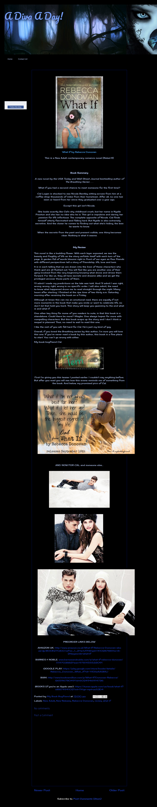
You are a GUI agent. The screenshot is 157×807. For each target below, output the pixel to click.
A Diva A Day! (33, 16)
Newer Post (42, 790)
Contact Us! (23, 59)
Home (10, 59)
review (98, 700)
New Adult (49, 700)
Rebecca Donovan (82, 700)
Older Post (117, 790)
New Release (63, 700)
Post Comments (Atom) (87, 798)
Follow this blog (15, 107)
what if (107, 700)
